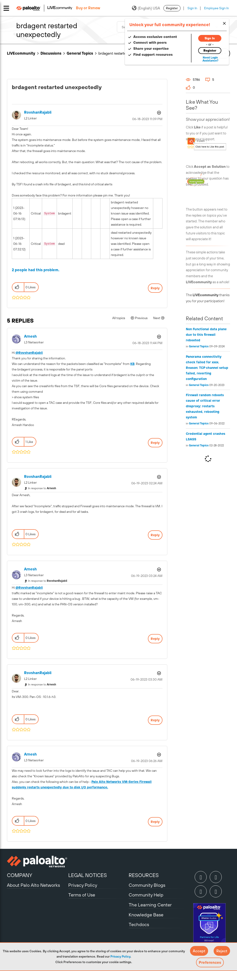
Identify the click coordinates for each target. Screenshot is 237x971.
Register (172, 8)
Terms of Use (81, 894)
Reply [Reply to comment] (155, 443)
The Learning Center (150, 904)
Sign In (192, 8)
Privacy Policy (120, 956)
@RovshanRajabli (29, 353)
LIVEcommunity (21, 53)
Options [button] (158, 112)
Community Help (146, 894)
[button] (199, 951)
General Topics (80, 53)
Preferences (210, 962)
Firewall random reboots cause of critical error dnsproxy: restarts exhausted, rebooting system (205, 406)
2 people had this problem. (35, 270)
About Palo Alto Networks (33, 885)
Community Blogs (147, 885)
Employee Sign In (216, 8)
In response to (42, 488)
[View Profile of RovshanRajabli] (37, 112)
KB (132, 364)
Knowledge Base (146, 914)
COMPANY (19, 875)
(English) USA (146, 8)
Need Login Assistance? (209, 59)
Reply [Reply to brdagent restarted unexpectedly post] (155, 288)
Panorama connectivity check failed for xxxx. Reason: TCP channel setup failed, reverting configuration (207, 368)
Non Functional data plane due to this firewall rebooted (206, 334)
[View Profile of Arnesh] (30, 336)
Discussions (51, 53)
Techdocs (139, 924)
